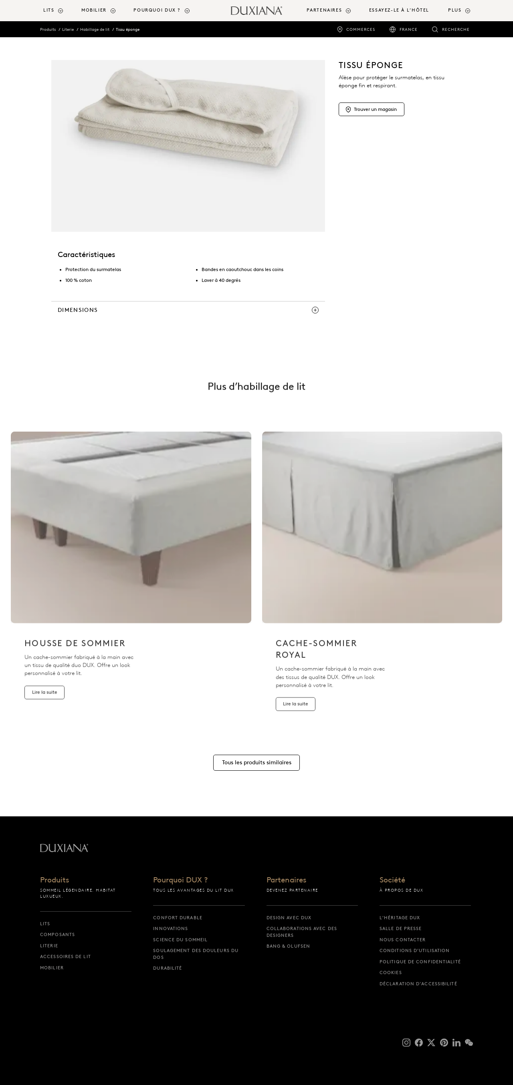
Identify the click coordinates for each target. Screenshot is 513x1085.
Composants (57, 934)
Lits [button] (48, 10)
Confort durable (177, 917)
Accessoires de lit (65, 956)
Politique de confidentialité (420, 961)
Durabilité (167, 968)
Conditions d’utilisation (415, 950)
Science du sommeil (180, 939)
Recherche (456, 29)
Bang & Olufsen (288, 946)
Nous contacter (403, 939)
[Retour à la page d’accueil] (256, 10)
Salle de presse (401, 928)
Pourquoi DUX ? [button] (157, 10)
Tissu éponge (127, 29)
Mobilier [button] (94, 10)
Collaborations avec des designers (302, 932)
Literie (68, 29)
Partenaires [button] (324, 10)
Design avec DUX (289, 917)
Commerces (360, 29)
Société (392, 880)
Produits (48, 29)
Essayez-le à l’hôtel (399, 10)
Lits (45, 923)
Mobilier (52, 967)
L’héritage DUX (400, 917)
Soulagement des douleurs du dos (195, 954)
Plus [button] (454, 10)
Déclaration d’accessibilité (418, 984)
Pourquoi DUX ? (180, 880)
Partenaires (286, 880)
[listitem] (131, 576)
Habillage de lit (94, 29)
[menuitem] (59, 10)
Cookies (391, 972)
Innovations (170, 928)
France (409, 29)
